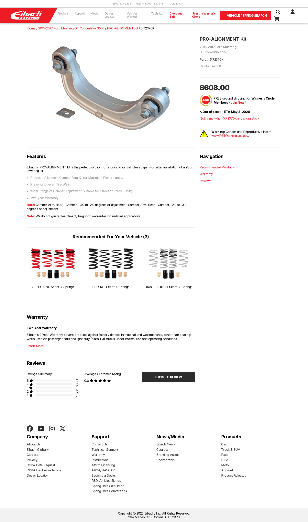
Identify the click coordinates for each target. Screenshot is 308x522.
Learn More (35, 346)
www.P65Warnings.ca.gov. (230, 136)
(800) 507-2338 (122, 3)
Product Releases (233, 475)
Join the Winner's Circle (204, 15)
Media (94, 13)
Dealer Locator (109, 15)
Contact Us (99, 444)
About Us (33, 444)
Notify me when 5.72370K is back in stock (229, 118)
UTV (224, 460)
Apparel (80, 13)
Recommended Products (217, 167)
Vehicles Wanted (132, 15)
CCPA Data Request (41, 465)
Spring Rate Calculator (108, 486)
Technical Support (105, 449)
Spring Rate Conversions (109, 491)
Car (223, 444)
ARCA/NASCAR (103, 470)
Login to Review (168, 377)
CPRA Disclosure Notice (44, 470)
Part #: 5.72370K (212, 59)
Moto (225, 465)
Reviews (205, 181)
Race (224, 454)
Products (63, 13)
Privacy (32, 460)
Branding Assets (167, 454)
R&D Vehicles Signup (106, 480)
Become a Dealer (104, 475)
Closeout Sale (176, 15)
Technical (157, 13)
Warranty (206, 174)
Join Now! (238, 102)
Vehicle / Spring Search (247, 15)
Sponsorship (165, 460)
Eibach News (165, 444)
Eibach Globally (38, 449)
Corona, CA (176, 3)
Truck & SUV (230, 449)
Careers (32, 454)
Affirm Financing (103, 465)
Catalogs (162, 449)
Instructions (100, 460)
